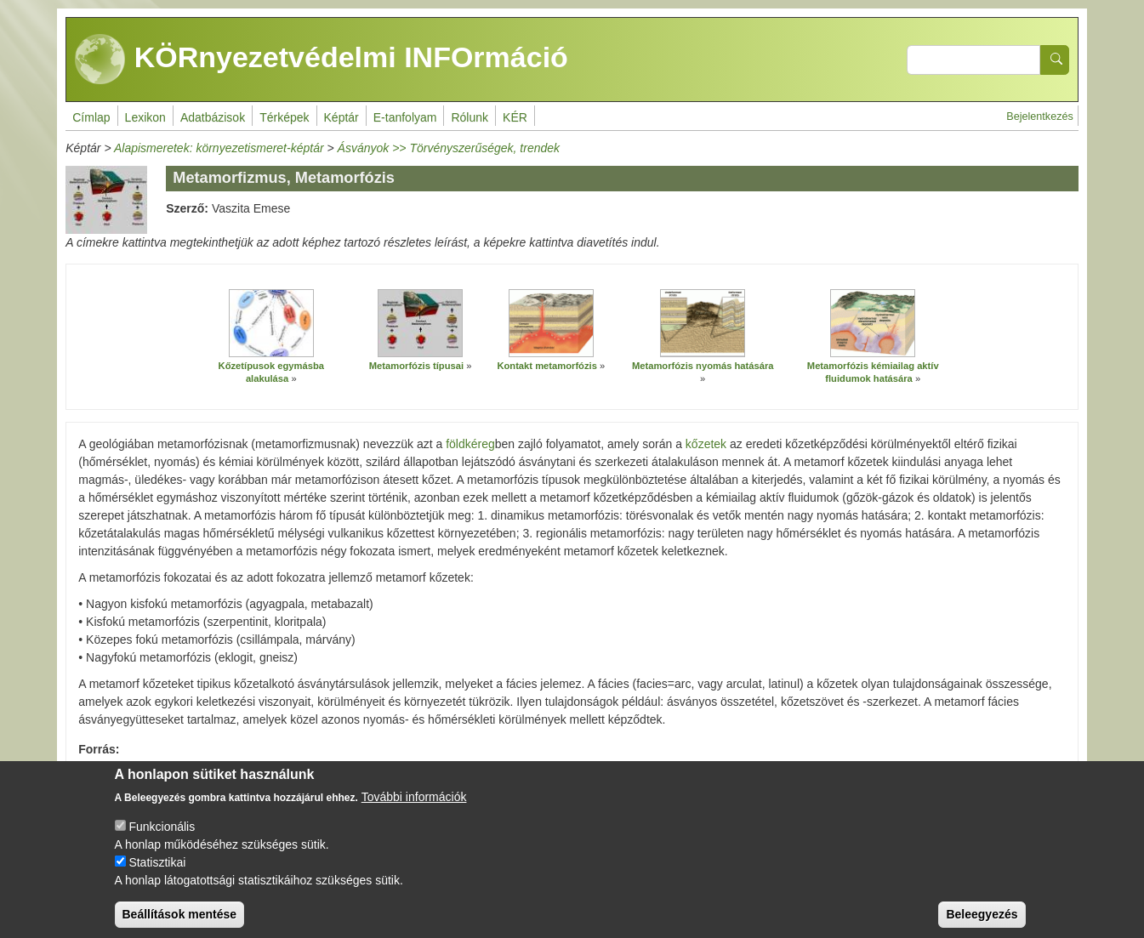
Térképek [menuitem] (284, 117)
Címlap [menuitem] (91, 117)
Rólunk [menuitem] (469, 117)
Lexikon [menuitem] (145, 117)
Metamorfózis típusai (416, 366)
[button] (271, 323)
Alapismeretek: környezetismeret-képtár (219, 148)
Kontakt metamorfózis (547, 366)
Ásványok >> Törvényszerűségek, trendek (449, 148)
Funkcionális (161, 841)
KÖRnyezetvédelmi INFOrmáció (321, 59)
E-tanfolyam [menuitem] (405, 117)
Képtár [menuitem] (341, 117)
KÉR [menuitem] (515, 117)
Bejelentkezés (1039, 116)
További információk (414, 811)
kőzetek (706, 444)
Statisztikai (156, 877)
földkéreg (470, 444)
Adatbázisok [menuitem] (212, 117)
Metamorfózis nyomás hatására (703, 366)
